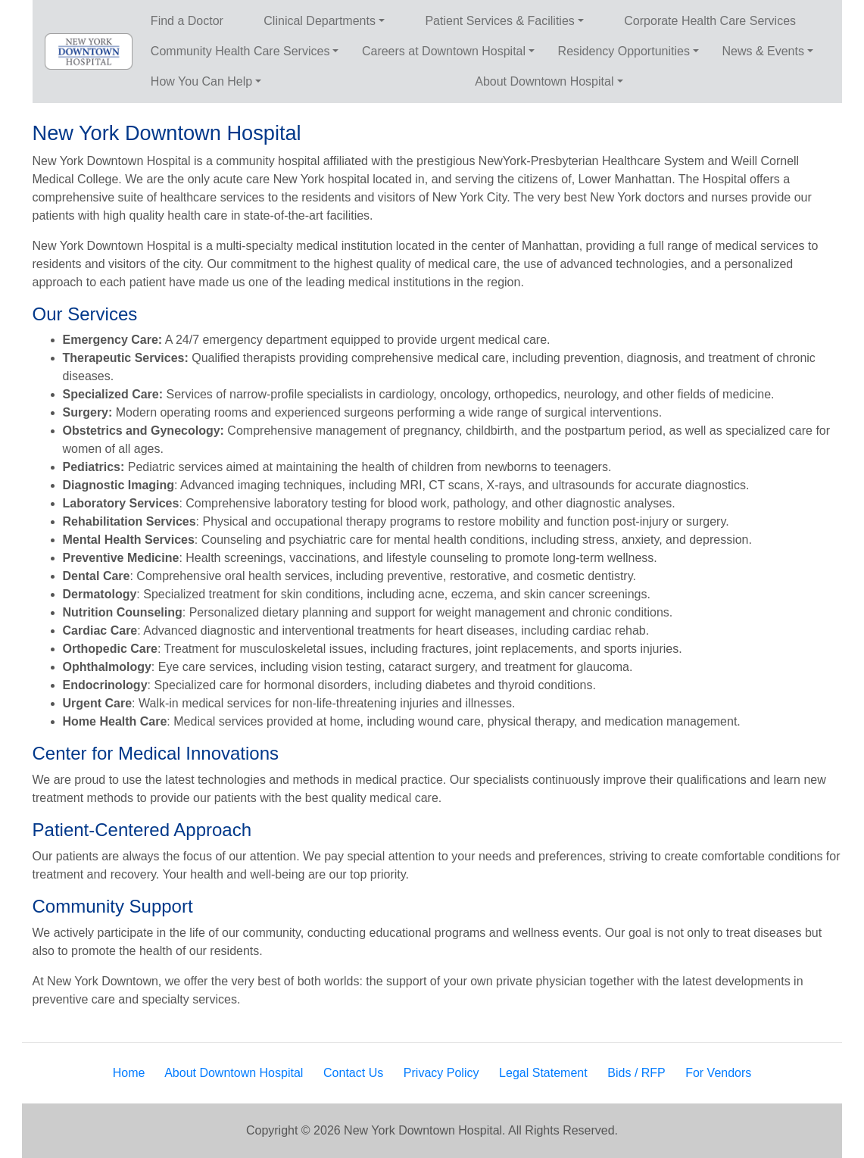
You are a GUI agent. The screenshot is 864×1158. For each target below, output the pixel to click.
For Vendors (718, 1072)
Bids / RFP (636, 1072)
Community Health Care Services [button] (240, 51)
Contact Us (353, 1072)
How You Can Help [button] (201, 81)
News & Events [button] (762, 51)
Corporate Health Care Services (710, 20)
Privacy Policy (441, 1072)
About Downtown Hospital (233, 1072)
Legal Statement (543, 1072)
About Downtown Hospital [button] (544, 81)
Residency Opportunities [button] (624, 51)
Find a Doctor (187, 20)
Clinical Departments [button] (320, 20)
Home (129, 1072)
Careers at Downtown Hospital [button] (444, 51)
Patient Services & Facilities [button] (499, 20)
